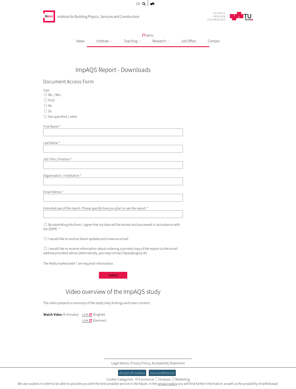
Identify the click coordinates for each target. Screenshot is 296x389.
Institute (104, 41)
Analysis (163, 379)
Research (160, 41)
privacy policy (167, 383)
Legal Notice (120, 363)
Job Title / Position (57, 159)
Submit (112, 275)
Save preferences (162, 373)
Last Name (51, 143)
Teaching (132, 41)
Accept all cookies (132, 373)
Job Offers (188, 41)
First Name (51, 126)
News (80, 41)
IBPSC (148, 36)
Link (85, 314)
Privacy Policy (140, 363)
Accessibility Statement (168, 363)
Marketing (181, 379)
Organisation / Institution (62, 175)
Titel (46, 90)
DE (138, 4)
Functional (144, 379)
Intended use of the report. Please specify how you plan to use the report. (95, 208)
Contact (214, 41)
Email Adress (53, 192)
